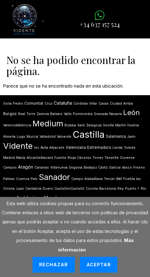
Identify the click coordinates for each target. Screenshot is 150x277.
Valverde (64, 137)
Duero (48, 189)
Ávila (44, 148)
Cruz (48, 103)
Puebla (129, 179)
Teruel (109, 179)
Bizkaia (70, 125)
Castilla (89, 134)
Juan (20, 189)
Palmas (9, 179)
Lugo (21, 137)
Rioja (72, 158)
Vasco (127, 167)
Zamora (43, 114)
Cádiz (103, 167)
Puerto (130, 189)
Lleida (117, 148)
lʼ (139, 189)
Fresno (139, 167)
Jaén (131, 137)
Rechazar (53, 264)
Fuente (60, 158)
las (138, 179)
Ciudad (116, 103)
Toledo (129, 148)
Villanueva (59, 167)
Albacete (56, 148)
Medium (48, 123)
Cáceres (84, 158)
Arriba (128, 103)
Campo (77, 179)
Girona (9, 189)
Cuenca (22, 179)
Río (143, 189)
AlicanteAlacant (40, 158)
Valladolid (47, 137)
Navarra (115, 114)
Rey (120, 189)
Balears (56, 114)
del (119, 178)
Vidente (18, 146)
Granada (101, 114)
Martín (120, 125)
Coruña (92, 189)
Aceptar (99, 264)
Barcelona (107, 189)
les (36, 148)
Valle (68, 114)
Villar (93, 103)
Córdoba (80, 103)
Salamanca (116, 136)
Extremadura (99, 147)
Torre (31, 114)
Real (21, 114)
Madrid (9, 158)
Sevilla (108, 125)
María (20, 158)
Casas (104, 103)
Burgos (10, 113)
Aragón (25, 167)
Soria (7, 103)
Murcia (32, 137)
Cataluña (63, 103)
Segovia (75, 167)
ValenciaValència (17, 125)
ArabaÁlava (93, 179)
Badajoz (90, 167)
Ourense (127, 158)
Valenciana (76, 147)
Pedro (18, 103)
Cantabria (33, 189)
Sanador (54, 177)
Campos (10, 167)
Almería (9, 137)
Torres (98, 158)
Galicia (115, 167)
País (34, 179)
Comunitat (33, 103)
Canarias (41, 167)
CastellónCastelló (69, 189)
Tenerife (112, 158)
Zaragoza (94, 125)
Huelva (133, 125)
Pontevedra (83, 114)
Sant (81, 125)
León (131, 112)
